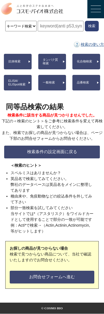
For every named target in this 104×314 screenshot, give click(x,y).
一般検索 (49, 82)
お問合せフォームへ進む (52, 276)
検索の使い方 (92, 44)
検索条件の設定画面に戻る (52, 151)
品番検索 (83, 82)
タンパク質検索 (50, 61)
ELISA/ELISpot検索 (17, 82)
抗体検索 (14, 61)
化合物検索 (84, 61)
